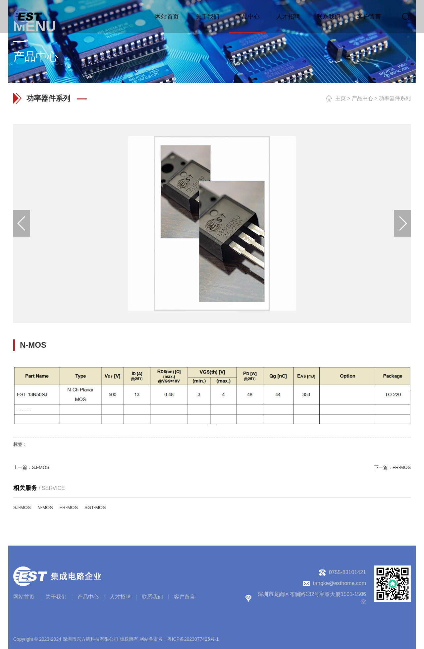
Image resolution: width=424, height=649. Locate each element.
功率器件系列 (395, 98)
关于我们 (207, 16)
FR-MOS (402, 467)
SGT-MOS (95, 507)
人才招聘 (288, 16)
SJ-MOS (40, 467)
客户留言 (369, 16)
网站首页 (167, 16)
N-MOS (45, 507)
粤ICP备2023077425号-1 (193, 639)
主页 (340, 98)
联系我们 (329, 16)
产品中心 (248, 16)
